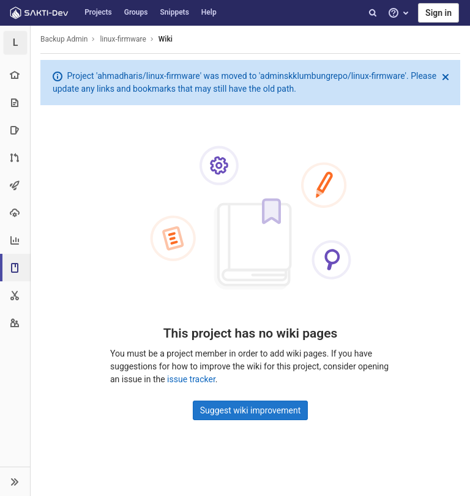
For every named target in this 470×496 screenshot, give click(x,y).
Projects (98, 12)
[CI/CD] (15, 185)
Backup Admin (64, 39)
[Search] (372, 13)
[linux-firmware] (15, 42)
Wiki (166, 39)
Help (209, 12)
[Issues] (15, 130)
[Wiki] (16, 267)
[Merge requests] (15, 157)
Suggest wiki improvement (250, 410)
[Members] (15, 322)
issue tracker (191, 379)
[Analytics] (15, 240)
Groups (136, 12)
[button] (15, 481)
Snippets (174, 12)
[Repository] (15, 102)
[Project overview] (15, 75)
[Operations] (15, 212)
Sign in (438, 13)
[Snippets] (15, 295)
